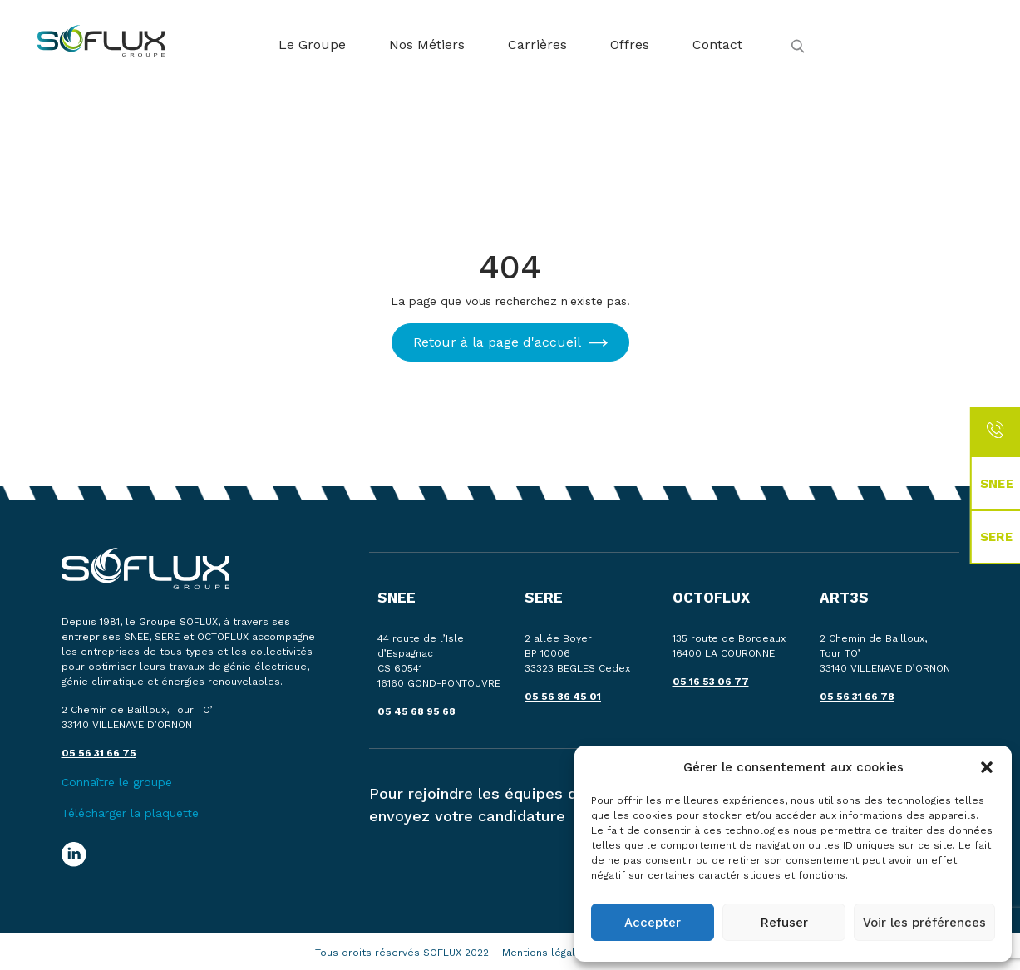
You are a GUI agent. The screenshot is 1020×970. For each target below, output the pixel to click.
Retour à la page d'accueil (497, 342)
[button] (986, 767)
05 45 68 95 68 (416, 711)
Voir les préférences (924, 922)
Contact (717, 44)
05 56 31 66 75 (99, 753)
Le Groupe (312, 44)
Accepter (652, 922)
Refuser (784, 922)
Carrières (537, 44)
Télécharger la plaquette (130, 813)
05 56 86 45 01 (563, 696)
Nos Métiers (427, 44)
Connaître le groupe (117, 782)
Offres (629, 44)
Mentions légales (546, 952)
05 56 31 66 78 (857, 696)
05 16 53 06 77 (711, 681)
